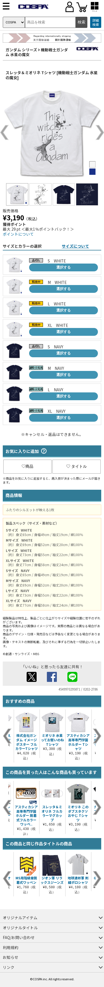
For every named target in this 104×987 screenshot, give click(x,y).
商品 (27, 466)
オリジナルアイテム (20, 917)
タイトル (76, 466)
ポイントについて (18, 234)
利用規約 (10, 947)
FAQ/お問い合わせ (19, 937)
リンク (8, 967)
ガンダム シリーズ (21, 49)
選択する (63, 267)
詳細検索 (95, 22)
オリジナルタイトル (20, 927)
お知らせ (10, 957)
